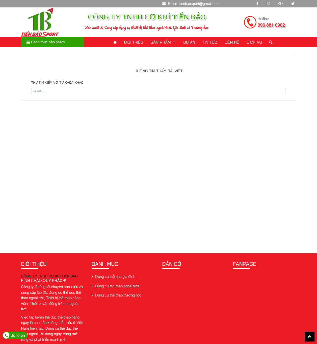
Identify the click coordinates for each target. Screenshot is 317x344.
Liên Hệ (232, 42)
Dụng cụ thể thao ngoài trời (115, 286)
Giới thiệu (133, 42)
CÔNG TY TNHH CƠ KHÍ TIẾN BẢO (49, 276)
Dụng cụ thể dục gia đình (113, 276)
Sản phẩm (163, 42)
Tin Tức (210, 42)
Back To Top (310, 337)
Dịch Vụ (254, 42)
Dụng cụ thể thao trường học (117, 295)
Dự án (189, 42)
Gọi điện (14, 335)
